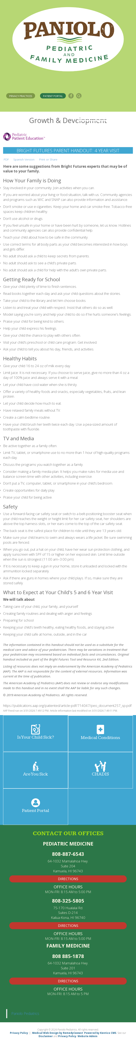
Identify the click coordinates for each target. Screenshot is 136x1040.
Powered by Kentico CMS (100, 1033)
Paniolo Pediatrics (25, 1013)
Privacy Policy (19, 1033)
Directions (68, 981)
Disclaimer (46, 1036)
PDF (6, 159)
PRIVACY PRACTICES (20, 96)
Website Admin (87, 1036)
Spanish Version (23, 159)
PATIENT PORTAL (53, 96)
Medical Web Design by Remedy (57, 1033)
